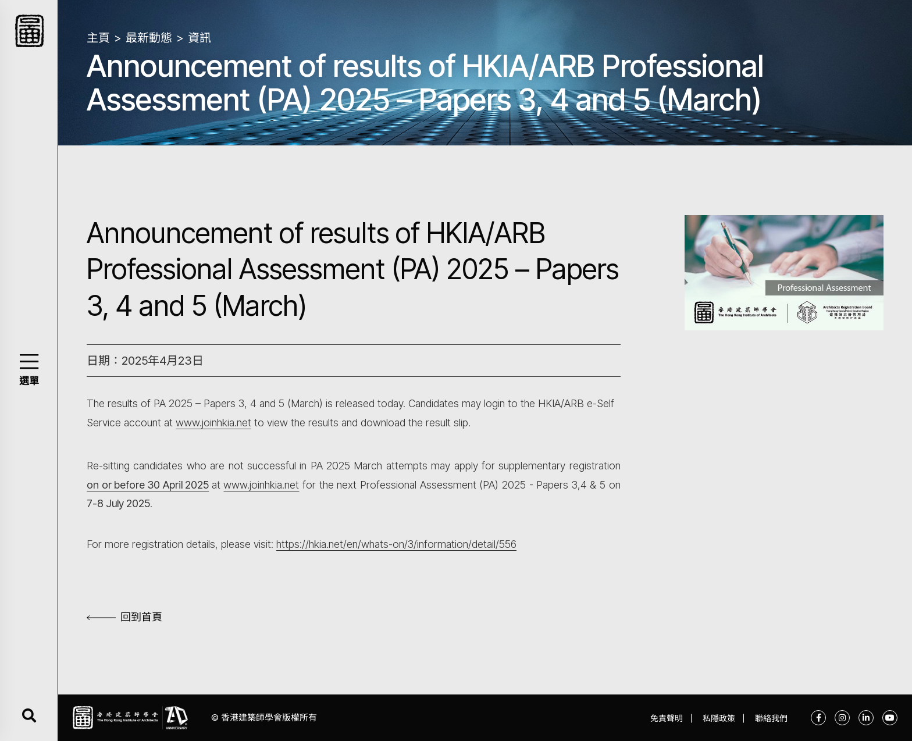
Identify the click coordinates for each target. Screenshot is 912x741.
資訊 (199, 38)
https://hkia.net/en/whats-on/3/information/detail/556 (396, 544)
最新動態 (149, 38)
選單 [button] (29, 381)
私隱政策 (719, 718)
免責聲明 (666, 718)
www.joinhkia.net (213, 422)
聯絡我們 (771, 718)
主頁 (98, 38)
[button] (28, 361)
